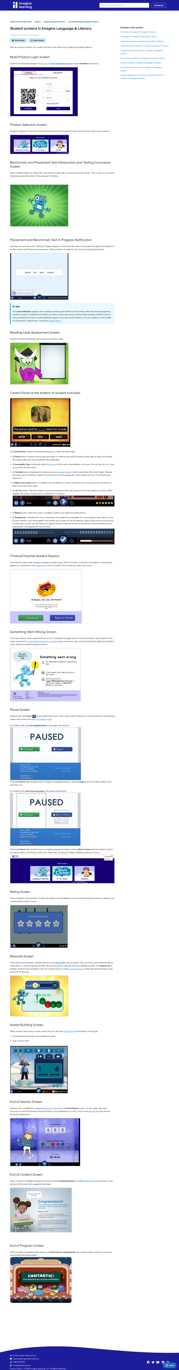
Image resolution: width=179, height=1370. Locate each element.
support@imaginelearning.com (41, 641)
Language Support (64, 472)
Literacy (38, 22)
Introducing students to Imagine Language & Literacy (142, 58)
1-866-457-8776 (19, 1362)
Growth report (55, 321)
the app (44, 63)
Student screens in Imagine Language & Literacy (140, 63)
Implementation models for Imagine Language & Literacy (144, 46)
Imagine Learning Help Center (21, 22)
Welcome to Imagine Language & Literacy (138, 32)
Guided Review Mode (92, 1181)
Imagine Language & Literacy (54, 22)
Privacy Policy (16, 1369)
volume (53, 464)
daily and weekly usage (42, 719)
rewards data (69, 1031)
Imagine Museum (76, 969)
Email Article (37, 40)
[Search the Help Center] (124, 5)
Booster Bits (94, 1111)
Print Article (18, 40)
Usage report (40, 565)
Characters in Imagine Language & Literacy (138, 37)
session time (48, 1108)
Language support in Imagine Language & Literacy (141, 41)
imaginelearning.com (22, 1365)
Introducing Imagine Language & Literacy (83, 22)
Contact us (159, 5)
